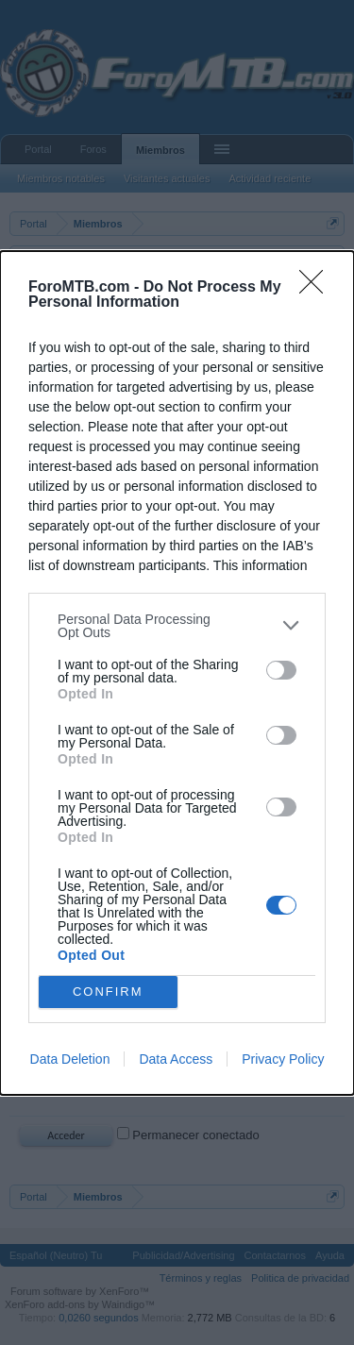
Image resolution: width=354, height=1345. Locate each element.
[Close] (317, 288)
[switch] (281, 670)
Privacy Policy (283, 1059)
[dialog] (177, 673)
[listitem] (177, 626)
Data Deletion (70, 1059)
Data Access (175, 1059)
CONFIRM (108, 991)
